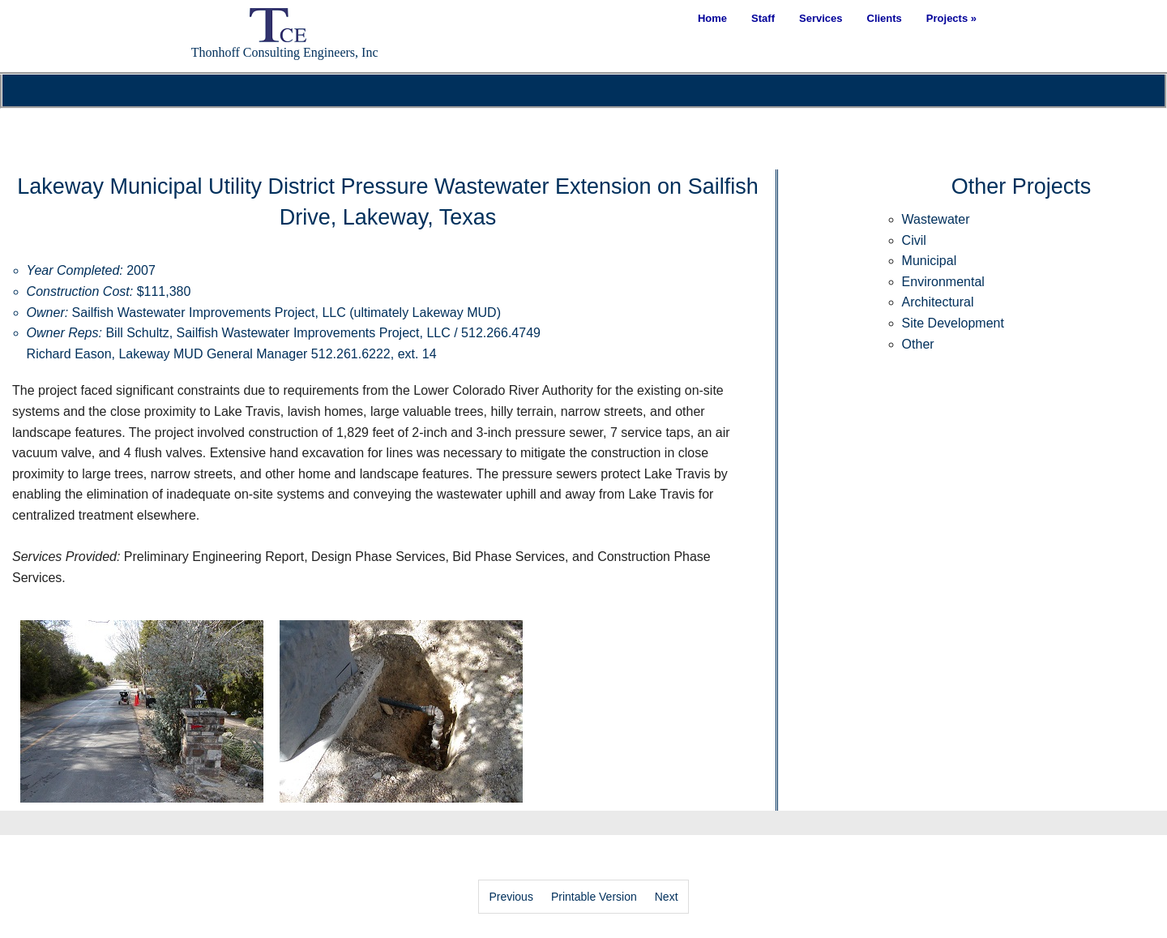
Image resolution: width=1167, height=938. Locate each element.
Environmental (943, 282)
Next (666, 896)
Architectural (938, 302)
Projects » (951, 18)
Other (918, 344)
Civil (914, 240)
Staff (763, 18)
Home (712, 18)
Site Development (953, 323)
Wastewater (936, 219)
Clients (884, 18)
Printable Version (594, 896)
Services (821, 18)
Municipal (929, 261)
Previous (510, 896)
